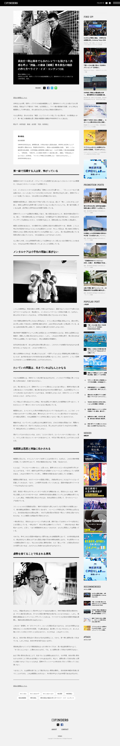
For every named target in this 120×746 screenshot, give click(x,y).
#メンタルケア (34, 693)
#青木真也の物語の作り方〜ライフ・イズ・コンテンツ (57, 698)
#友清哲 (59, 693)
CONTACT (64, 729)
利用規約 (60, 736)
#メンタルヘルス (48, 693)
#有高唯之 (69, 693)
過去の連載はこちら (20, 98)
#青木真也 (33, 698)
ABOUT (54, 729)
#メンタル (23, 693)
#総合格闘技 (22, 698)
